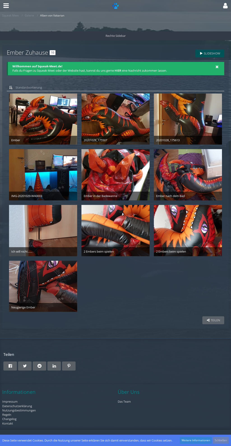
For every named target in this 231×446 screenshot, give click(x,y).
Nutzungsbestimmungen (19, 410)
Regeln (6, 415)
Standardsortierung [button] (29, 87)
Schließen (221, 440)
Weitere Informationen (196, 440)
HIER (118, 70)
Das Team (124, 401)
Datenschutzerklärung (17, 406)
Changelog (9, 419)
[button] (6, 5)
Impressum (10, 401)
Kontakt (7, 423)
